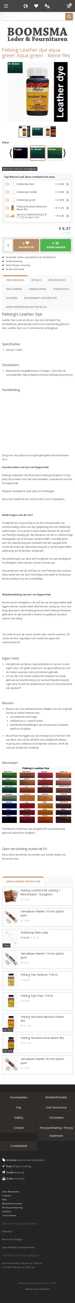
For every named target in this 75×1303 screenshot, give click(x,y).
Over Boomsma (56, 1107)
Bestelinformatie (56, 1097)
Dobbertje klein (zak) (34, 932)
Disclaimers (14, 289)
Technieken (56, 1117)
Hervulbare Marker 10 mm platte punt (42, 913)
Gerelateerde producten (23, 881)
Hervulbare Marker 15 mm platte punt (42, 955)
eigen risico (61, 289)
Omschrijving (15, 280)
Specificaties (57, 280)
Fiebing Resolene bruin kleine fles (42, 1038)
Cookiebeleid (18, 1146)
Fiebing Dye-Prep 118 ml (37, 996)
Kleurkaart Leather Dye (40, 298)
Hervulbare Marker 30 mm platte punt (42, 1061)
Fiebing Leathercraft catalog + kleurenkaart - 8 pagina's (41, 892)
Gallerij (18, 1117)
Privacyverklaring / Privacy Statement (56, 1132)
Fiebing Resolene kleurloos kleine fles (42, 1019)
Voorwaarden (18, 1097)
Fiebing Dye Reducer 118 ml (39, 974)
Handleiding (37, 289)
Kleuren (11, 298)
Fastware (45, 1288)
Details (36, 280)
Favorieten (36, 6)
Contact (19, 1128)
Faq (18, 1107)
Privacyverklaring (12, 1207)
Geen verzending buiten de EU (26, 307)
